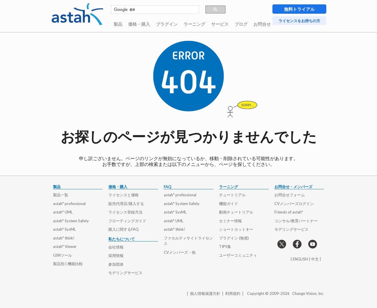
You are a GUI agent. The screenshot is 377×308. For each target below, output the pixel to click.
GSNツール (62, 255)
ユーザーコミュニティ (238, 255)
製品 (118, 24)
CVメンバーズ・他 (179, 252)
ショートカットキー (236, 229)
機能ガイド (228, 203)
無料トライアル (299, 9)
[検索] (152, 9)
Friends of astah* (288, 212)
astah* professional (69, 203)
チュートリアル (232, 194)
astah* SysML (64, 229)
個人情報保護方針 (205, 293)
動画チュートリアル (236, 212)
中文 (315, 259)
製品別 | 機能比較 (68, 263)
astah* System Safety (71, 220)
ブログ (241, 24)
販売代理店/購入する (126, 203)
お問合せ (262, 24)
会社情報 (116, 247)
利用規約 (232, 293)
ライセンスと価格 (123, 194)
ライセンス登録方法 (125, 212)
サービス (220, 24)
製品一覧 (60, 194)
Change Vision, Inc (307, 293)
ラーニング (194, 24)
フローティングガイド (127, 220)
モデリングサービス (125, 272)
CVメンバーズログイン (294, 203)
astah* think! (64, 238)
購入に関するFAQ (123, 229)
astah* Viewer (65, 246)
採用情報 (116, 255)
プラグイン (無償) (234, 238)
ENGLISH (300, 259)
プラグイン (167, 24)
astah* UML (63, 212)
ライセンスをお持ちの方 (299, 20)
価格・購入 (139, 24)
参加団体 (116, 264)
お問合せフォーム (289, 194)
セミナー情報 (230, 220)
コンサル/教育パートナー (296, 220)
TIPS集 (225, 246)
